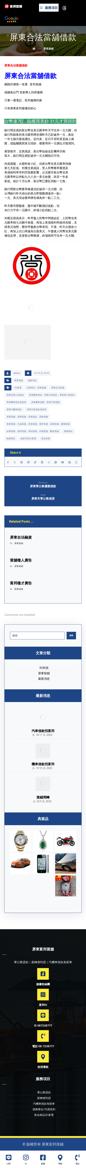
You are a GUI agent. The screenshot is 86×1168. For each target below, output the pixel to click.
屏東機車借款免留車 (16, 402)
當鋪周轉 (43, 797)
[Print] (69, 462)
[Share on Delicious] (35, 462)
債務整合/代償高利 (43, 1109)
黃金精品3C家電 (44, 1115)
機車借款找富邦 (43, 764)
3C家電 (17, 387)
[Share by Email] (62, 462)
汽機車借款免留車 (44, 1103)
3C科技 (44, 668)
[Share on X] (14, 462)
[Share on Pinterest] (21, 462)
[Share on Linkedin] (42, 462)
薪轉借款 (68, 431)
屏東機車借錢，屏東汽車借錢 (45, 402)
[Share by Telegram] (55, 462)
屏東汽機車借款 (14, 409)
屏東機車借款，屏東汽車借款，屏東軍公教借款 (52, 395)
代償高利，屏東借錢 (36, 387)
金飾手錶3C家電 (28, 438)
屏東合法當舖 (57, 387)
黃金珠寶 (45, 438)
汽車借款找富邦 (43, 731)
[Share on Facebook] (8, 462)
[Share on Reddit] (28, 462)
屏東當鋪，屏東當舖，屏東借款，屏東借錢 (27, 416)
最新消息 (32, 380)
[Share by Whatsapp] (49, 462)
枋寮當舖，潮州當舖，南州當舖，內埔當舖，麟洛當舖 (33, 431)
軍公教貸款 (44, 1092)
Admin (17, 373)
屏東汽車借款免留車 (36, 409)
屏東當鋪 (18, 380)
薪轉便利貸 (44, 1098)
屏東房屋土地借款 (15, 395)
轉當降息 (11, 438)
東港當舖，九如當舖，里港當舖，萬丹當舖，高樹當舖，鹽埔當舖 (38, 424)
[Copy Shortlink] (76, 462)
